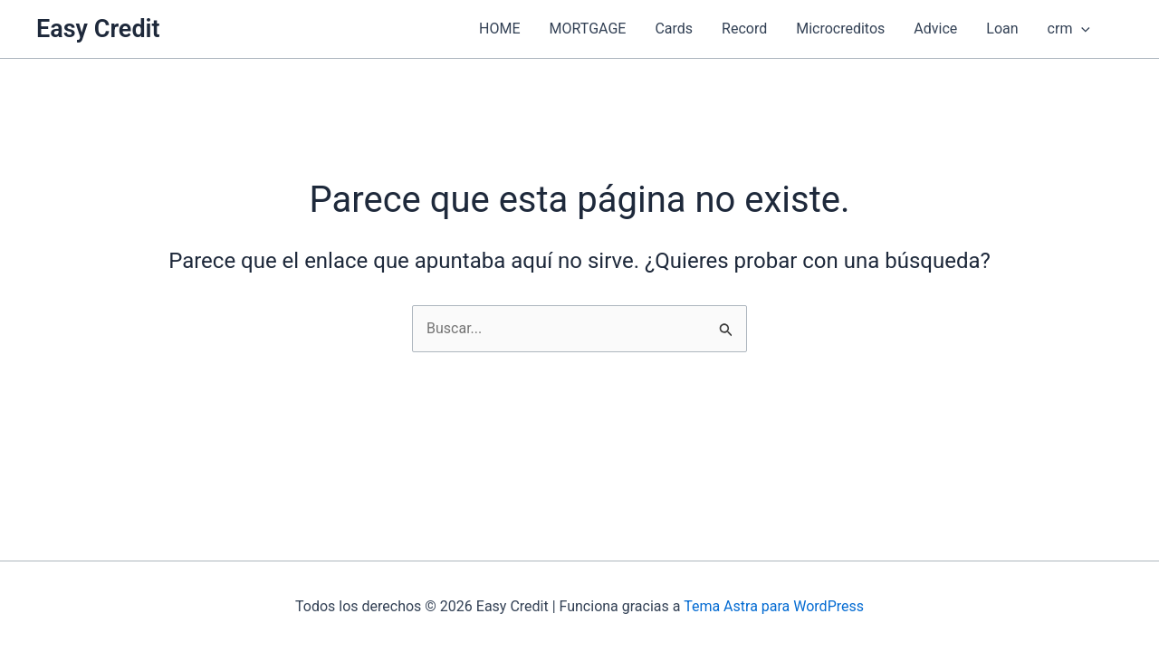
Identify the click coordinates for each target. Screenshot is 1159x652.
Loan (1002, 28)
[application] (1081, 29)
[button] (1114, 29)
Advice (935, 28)
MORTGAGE (588, 28)
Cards (674, 28)
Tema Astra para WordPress (774, 606)
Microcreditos (840, 28)
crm (1069, 29)
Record (744, 28)
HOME (499, 28)
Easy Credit (98, 28)
